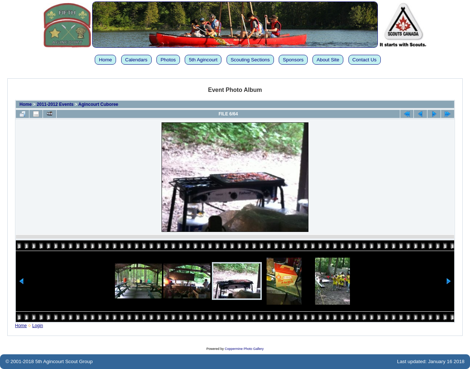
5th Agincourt (203, 59)
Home (105, 59)
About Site (328, 59)
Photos (168, 59)
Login (37, 325)
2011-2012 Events (55, 104)
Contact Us (364, 59)
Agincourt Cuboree (98, 104)
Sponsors (293, 59)
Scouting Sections (250, 59)
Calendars (136, 59)
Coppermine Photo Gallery (244, 349)
